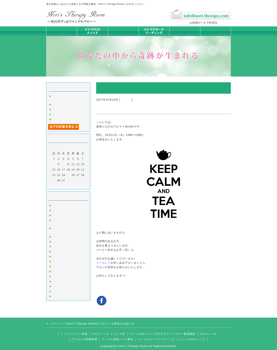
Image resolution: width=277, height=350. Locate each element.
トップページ (61, 31)
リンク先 (119, 333)
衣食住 (56, 271)
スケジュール (208, 333)
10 (63, 164)
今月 (68, 185)
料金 (184, 31)
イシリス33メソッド (192, 339)
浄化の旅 (58, 291)
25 (68, 175)
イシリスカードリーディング (156, 339)
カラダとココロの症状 (67, 241)
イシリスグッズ (62, 286)
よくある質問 (61, 295)
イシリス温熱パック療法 (69, 236)
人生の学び (59, 266)
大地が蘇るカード (64, 256)
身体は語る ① (61, 114)
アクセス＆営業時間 (84, 339)
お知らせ (126, 99)
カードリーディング (66, 251)
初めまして (59, 204)
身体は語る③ (61, 104)
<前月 (60, 185)
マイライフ (59, 281)
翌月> (76, 185)
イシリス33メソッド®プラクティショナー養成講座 (162, 333)
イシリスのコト (62, 209)
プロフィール (100, 333)
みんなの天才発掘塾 (66, 246)
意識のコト (59, 214)
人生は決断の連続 (64, 118)
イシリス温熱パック (123, 36)
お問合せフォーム (215, 31)
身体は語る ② (61, 109)
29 (54, 180)
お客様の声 (59, 276)
